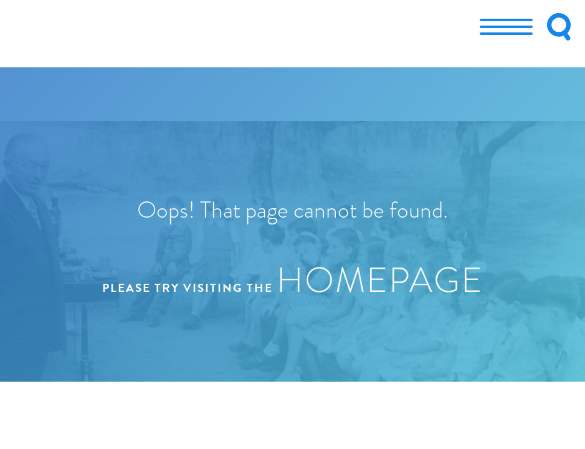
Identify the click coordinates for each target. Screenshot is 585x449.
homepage (380, 280)
